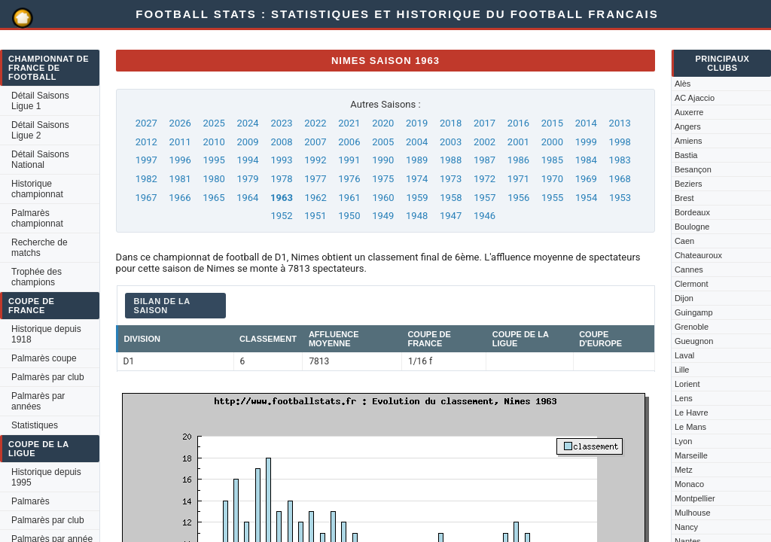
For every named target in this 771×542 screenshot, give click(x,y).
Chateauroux (698, 255)
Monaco (689, 484)
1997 (146, 160)
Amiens (688, 140)
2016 (518, 123)
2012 (146, 142)
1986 (518, 160)
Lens (684, 398)
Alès (682, 83)
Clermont (692, 283)
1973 (451, 178)
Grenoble (692, 326)
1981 (180, 178)
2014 (586, 123)
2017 (484, 123)
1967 (146, 197)
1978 (281, 178)
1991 (349, 160)
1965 (213, 197)
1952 (281, 215)
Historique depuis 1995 (46, 477)
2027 (146, 123)
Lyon (683, 441)
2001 (518, 142)
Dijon (684, 298)
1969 (586, 178)
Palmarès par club (47, 377)
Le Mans (690, 426)
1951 (315, 215)
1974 (417, 178)
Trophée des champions (36, 277)
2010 (214, 142)
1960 (383, 197)
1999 (586, 142)
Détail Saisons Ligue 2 (40, 130)
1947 (451, 215)
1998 (620, 142)
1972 (484, 178)
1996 (180, 160)
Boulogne (692, 226)
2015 (552, 123)
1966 (179, 197)
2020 (383, 123)
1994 (247, 160)
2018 (451, 123)
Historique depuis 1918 (46, 334)
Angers (688, 126)
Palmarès (30, 501)
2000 (552, 142)
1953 (620, 197)
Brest (684, 197)
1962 (316, 197)
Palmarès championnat (37, 218)
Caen (684, 240)
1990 (383, 160)
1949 (383, 215)
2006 (349, 142)
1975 (383, 178)
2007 (315, 142)
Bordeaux (692, 212)
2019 (417, 123)
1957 (484, 197)
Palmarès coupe (44, 358)
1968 (620, 178)
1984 (586, 160)
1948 (417, 215)
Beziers (688, 183)
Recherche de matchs (39, 247)
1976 (349, 178)
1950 (349, 215)
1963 (281, 197)
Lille (682, 369)
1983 (620, 160)
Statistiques (34, 425)
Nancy (686, 526)
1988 (451, 160)
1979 (247, 178)
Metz (684, 469)
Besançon (693, 169)
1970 (552, 178)
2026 (180, 123)
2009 (247, 142)
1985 (552, 160)
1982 (146, 178)
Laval (684, 355)
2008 (281, 142)
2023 (281, 123)
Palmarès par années (38, 401)
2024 (247, 123)
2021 (349, 123)
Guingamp (694, 312)
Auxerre (689, 112)
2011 (180, 142)
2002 (484, 142)
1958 (451, 197)
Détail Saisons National (40, 159)
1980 (214, 178)
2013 (620, 123)
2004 (417, 142)
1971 (518, 178)
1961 (350, 197)
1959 (417, 197)
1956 (518, 197)
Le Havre (692, 412)
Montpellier (695, 498)
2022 (315, 123)
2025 (214, 123)
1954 (586, 197)
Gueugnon (694, 341)
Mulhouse (693, 512)
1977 (315, 178)
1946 (484, 215)
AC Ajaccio (695, 97)
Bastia (686, 155)
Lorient (687, 383)
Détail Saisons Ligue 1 (40, 100)
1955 (552, 197)
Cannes (689, 269)
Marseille (691, 455)
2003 (451, 142)
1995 (214, 160)
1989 (417, 160)
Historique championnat (37, 188)
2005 (383, 142)
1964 (247, 197)
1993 (281, 160)
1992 (315, 160)
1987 (484, 160)
